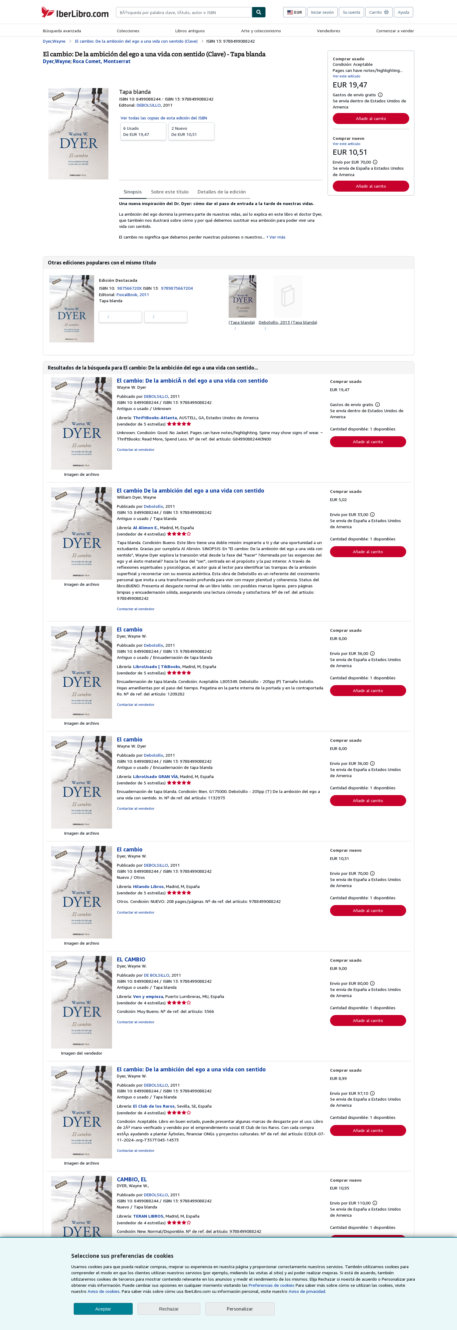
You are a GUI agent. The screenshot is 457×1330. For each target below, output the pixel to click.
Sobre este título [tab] (169, 192)
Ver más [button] (277, 236)
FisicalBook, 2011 (133, 294)
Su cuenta (351, 12)
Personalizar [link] (240, 1308)
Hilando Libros (148, 886)
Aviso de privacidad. (307, 1291)
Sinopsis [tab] (133, 192)
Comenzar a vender (395, 30)
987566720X (130, 288)
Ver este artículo (346, 76)
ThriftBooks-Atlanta (155, 417)
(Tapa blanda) (242, 322)
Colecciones (128, 30)
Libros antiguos (190, 30)
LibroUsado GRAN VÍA (155, 776)
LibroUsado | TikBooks (156, 666)
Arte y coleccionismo (261, 30)
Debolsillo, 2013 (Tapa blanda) (288, 322)
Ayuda (403, 12)
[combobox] (184, 12)
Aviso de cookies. (104, 1291)
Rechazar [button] (169, 1308)
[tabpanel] (221, 222)
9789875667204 (177, 288)
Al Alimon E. (145, 527)
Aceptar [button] (103, 1308)
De (143, 131)
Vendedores (328, 30)
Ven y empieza (148, 996)
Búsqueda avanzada (62, 30)
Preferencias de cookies (271, 1285)
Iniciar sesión (322, 12)
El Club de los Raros (154, 1106)
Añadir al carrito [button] (371, 118)
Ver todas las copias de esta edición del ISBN (164, 117)
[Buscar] (258, 12)
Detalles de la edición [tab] (222, 192)
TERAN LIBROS (148, 1216)
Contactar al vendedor (135, 449)
